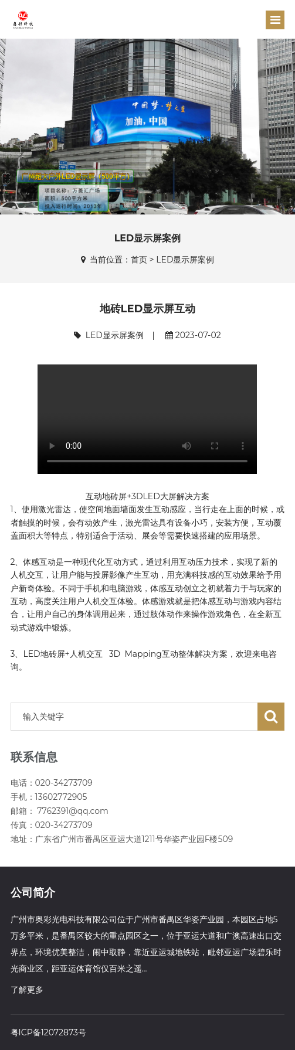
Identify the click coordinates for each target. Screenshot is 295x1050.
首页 (139, 259)
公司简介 (33, 892)
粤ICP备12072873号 (49, 1032)
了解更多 (27, 989)
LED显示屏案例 (185, 259)
